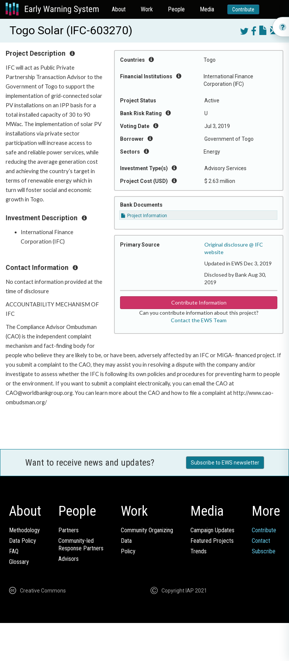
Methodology (24, 530)
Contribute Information (199, 302)
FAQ (13, 551)
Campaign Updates (212, 530)
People (176, 9)
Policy (128, 551)
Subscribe (263, 551)
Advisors (68, 558)
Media (207, 9)
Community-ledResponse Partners (80, 544)
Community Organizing (147, 530)
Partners (68, 530)
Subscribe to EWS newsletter (225, 463)
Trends (198, 551)
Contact (261, 540)
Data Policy (22, 540)
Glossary (19, 561)
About (119, 9)
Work (147, 9)
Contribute (243, 9)
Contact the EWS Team (199, 320)
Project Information (144, 215)
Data (126, 540)
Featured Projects (212, 540)
